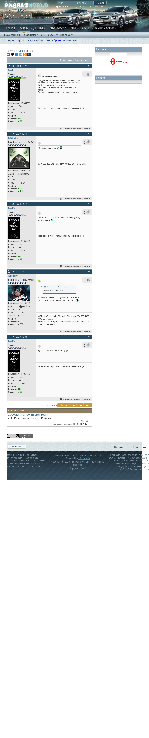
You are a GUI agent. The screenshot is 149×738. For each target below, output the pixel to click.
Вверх (87, 128)
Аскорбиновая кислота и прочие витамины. (29, 414)
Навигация (65, 34)
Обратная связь (121, 446)
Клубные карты (80, 28)
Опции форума (48, 34)
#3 (89, 203)
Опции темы (65, 60)
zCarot (83, 468)
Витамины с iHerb (23, 50)
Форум (24, 28)
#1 (89, 65)
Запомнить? (63, 6)
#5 (89, 336)
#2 (89, 133)
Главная (10, 28)
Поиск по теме (81, 60)
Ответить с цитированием (70, 128)
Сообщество (30, 34)
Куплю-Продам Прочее (40, 40)
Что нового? (58, 28)
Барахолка (21, 40)
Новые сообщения (12, 34)
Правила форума (105, 28)
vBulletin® (84, 458)
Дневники (39, 28)
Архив (135, 446)
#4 (89, 271)
